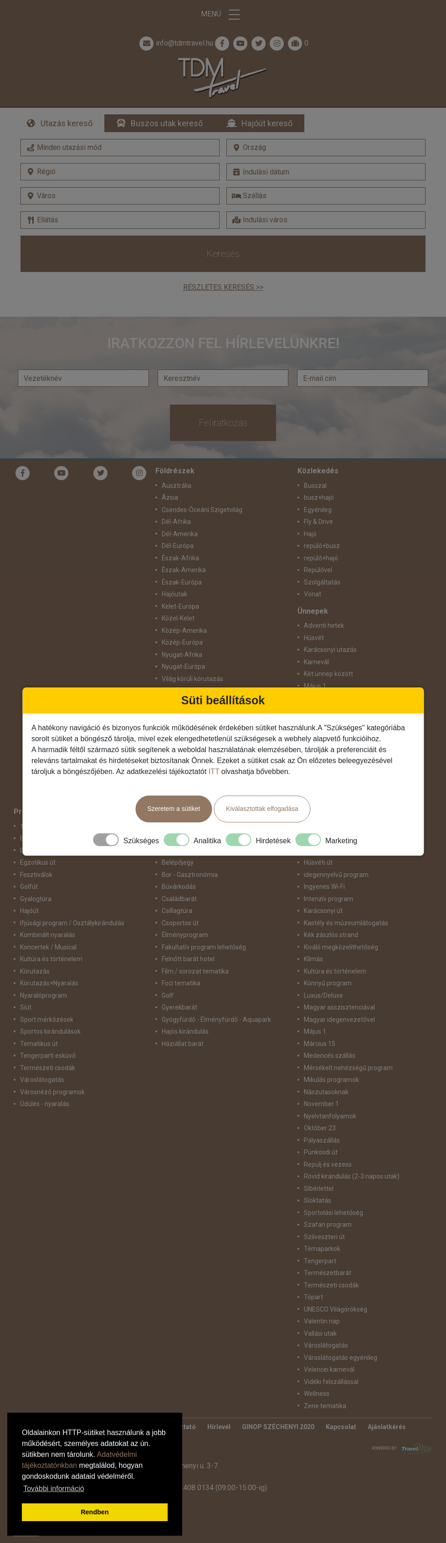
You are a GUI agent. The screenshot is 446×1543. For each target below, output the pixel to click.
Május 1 (315, 1031)
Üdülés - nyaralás (44, 1103)
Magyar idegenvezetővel (339, 1019)
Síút (25, 1007)
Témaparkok (322, 1248)
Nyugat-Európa (183, 666)
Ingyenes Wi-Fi (324, 886)
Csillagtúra (177, 910)
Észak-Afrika (180, 558)
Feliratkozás (223, 422)
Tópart (313, 1297)
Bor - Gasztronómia (190, 874)
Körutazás (35, 971)
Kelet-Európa (180, 606)
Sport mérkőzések (46, 1019)
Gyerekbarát (179, 1007)
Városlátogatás (42, 1079)
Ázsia (170, 497)
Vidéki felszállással (331, 1381)
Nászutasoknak (326, 1092)
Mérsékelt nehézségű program (348, 1067)
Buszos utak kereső (167, 123)
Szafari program (328, 1224)
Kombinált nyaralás (47, 934)
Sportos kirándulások (50, 1031)
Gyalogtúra (35, 898)
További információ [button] (53, 1488)
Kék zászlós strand (331, 934)
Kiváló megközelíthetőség (341, 947)
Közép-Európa (182, 642)
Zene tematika (325, 1406)
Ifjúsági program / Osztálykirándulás (72, 923)
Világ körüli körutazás (192, 678)
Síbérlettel (318, 1188)
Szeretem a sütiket (173, 808)
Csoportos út (180, 923)
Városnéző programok (52, 1092)
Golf (168, 995)
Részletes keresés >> (223, 287)
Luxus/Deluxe (323, 995)
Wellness (316, 1393)
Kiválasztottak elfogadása (262, 808)
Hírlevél (219, 1426)
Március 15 (319, 1043)
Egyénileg (318, 509)
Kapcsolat (341, 1426)
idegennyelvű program (336, 874)
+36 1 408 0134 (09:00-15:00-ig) (215, 1487)
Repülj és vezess (328, 1164)
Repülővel (318, 570)
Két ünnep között (328, 673)
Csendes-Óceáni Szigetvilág (202, 509)
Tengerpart (320, 1261)
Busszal (315, 485)
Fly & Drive (318, 521)
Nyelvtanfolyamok (330, 1116)
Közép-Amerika (184, 630)
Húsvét (314, 637)
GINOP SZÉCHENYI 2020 (278, 1426)
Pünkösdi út (321, 1152)
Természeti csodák (47, 1067)
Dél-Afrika (176, 521)
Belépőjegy (178, 862)
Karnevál (316, 662)
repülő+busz (322, 545)
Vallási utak (320, 1333)
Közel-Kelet (178, 618)
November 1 (321, 1103)
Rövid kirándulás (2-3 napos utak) (352, 1176)
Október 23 (320, 1128)
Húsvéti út (318, 862)
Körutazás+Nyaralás (49, 983)
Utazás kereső (66, 123)
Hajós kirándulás (185, 1031)
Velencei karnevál (329, 1369)
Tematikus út (39, 1043)
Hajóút (29, 910)
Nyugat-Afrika (182, 654)
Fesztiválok (36, 874)
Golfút (29, 886)
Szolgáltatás (322, 582)
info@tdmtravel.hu (175, 43)
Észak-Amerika (184, 570)
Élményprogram (185, 934)
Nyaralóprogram (43, 995)
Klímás (313, 959)
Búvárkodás (179, 886)
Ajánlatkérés (387, 1426)
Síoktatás (317, 1200)
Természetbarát (327, 1272)
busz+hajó (319, 497)
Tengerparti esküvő (48, 1055)
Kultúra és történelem (51, 959)
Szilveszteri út (324, 1237)
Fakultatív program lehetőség (204, 947)
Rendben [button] (95, 1512)
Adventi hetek (324, 625)
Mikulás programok (331, 1079)
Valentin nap (322, 1321)
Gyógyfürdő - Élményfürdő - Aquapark (216, 1019)
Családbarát (179, 898)
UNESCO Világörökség (335, 1309)
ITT (214, 771)
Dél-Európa (178, 545)
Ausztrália (176, 485)
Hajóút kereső (266, 123)
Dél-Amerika (180, 534)
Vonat (312, 594)
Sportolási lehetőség (333, 1212)
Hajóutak (174, 594)
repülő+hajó (321, 558)
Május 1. (316, 686)
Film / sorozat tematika (195, 971)
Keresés (223, 253)
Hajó (310, 534)
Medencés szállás (329, 1055)
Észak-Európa (182, 582)
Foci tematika (181, 983)
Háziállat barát (183, 1043)
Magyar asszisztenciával (339, 1007)
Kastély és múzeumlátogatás (346, 923)
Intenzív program (328, 898)
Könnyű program (328, 983)
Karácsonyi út (323, 910)
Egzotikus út (38, 862)
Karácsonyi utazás (330, 649)
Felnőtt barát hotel (188, 959)
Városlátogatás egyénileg (340, 1357)
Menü (223, 14)
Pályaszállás (322, 1140)
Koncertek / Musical (48, 947)
